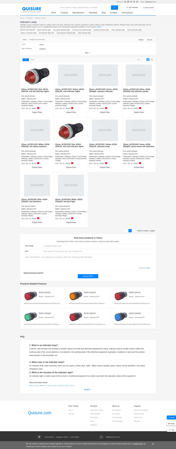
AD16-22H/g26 (98, 96)
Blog (103, 13)
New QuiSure (127, 13)
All (25, 60)
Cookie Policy (138, 444)
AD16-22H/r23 (64, 151)
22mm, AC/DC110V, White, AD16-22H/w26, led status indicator (35, 145)
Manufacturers (78, 13)
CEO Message (117, 421)
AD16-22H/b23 (30, 206)
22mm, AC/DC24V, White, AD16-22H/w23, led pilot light (69, 200)
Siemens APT (31, 99)
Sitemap (137, 421)
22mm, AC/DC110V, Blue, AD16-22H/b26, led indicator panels (137, 90)
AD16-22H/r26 (30, 96)
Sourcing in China (96, 410)
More (99, 27)
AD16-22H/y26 (64, 96)
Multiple (141, 40)
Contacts (113, 13)
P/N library (94, 417)
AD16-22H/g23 (132, 151)
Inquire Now (37, 112)
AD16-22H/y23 (98, 151)
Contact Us (138, 417)
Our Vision (116, 414)
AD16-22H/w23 (64, 206)
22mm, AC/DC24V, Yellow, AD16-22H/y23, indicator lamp (103, 145)
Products (64, 13)
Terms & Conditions (141, 410)
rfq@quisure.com (150, 2)
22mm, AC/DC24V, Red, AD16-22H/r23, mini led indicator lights (69, 145)
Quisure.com (39, 412)
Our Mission (116, 410)
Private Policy (139, 414)
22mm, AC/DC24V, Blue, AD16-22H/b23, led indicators (34, 200)
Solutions (93, 425)
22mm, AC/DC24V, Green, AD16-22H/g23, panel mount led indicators (139, 145)
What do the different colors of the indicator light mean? (51, 386)
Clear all (149, 40)
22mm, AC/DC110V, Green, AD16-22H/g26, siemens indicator (103, 90)
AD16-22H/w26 (30, 151)
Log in (70, 410)
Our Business (117, 417)
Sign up (71, 414)
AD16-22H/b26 (132, 96)
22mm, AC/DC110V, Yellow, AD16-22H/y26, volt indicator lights (69, 90)
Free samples (95, 414)
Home (53, 13)
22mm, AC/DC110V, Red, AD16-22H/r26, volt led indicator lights (35, 90)
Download (93, 13)
